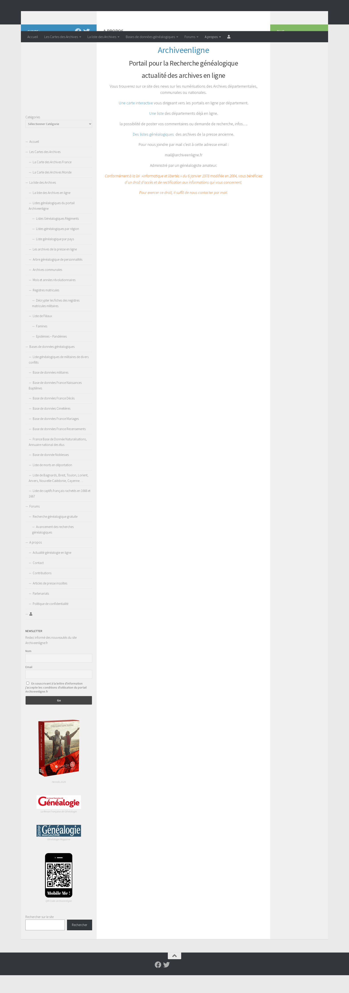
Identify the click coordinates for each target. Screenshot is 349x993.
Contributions (42, 591)
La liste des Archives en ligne (51, 210)
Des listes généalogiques (153, 152)
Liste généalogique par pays (55, 257)
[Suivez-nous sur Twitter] (86, 49)
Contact (38, 580)
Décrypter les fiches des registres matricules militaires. (55, 321)
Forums (190, 36)
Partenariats (41, 611)
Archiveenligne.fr (62, 15)
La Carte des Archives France (52, 180)
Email (28, 685)
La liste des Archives (101, 36)
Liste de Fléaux (42, 334)
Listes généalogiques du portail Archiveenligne (52, 223)
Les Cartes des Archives (61, 36)
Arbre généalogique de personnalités (57, 277)
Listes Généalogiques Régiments (57, 236)
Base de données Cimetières (51, 426)
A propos (211, 36)
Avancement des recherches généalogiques (53, 547)
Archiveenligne (183, 67)
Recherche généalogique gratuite (55, 534)
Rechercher (79, 943)
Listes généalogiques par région (57, 246)
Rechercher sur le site (39, 935)
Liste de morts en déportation (52, 483)
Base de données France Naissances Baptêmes (55, 403)
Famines (41, 344)
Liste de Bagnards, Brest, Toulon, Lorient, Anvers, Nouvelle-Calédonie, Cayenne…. (58, 496)
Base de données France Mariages (56, 436)
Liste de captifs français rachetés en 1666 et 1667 (59, 511)
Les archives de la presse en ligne (55, 267)
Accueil (32, 36)
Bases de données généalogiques (150, 36)
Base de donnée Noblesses (51, 472)
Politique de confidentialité (50, 621)
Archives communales (47, 287)
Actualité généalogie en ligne (52, 570)
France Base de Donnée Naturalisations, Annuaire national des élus (58, 460)
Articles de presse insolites (50, 601)
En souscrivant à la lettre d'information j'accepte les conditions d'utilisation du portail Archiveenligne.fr (56, 705)
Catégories (32, 135)
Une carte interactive (136, 120)
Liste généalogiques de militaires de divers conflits (59, 377)
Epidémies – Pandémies (51, 354)
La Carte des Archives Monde (52, 190)
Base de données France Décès (54, 416)
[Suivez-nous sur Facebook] (78, 49)
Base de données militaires (50, 390)
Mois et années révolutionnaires (54, 298)
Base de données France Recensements (59, 447)
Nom (28, 669)
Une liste (156, 131)
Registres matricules (46, 308)
